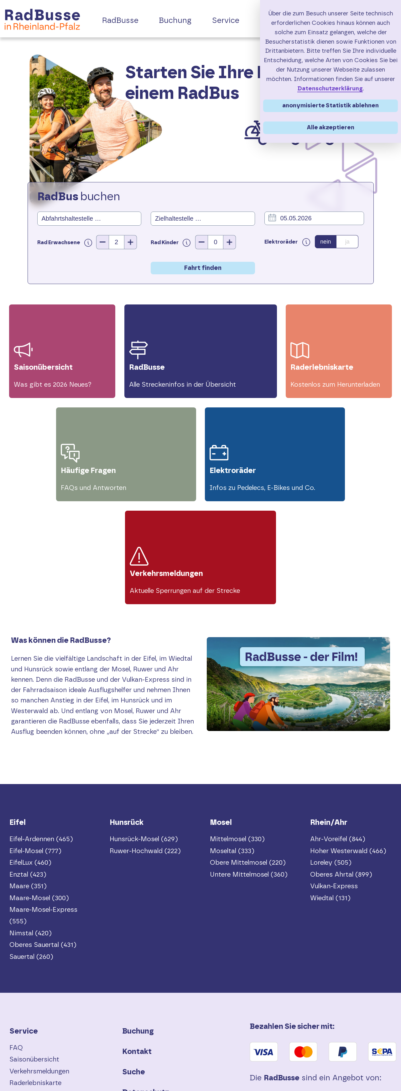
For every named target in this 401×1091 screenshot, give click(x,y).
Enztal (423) (27, 772)
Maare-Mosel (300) (39, 796)
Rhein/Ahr (328, 720)
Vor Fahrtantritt (34, 992)
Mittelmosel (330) (237, 737)
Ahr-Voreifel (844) (337, 737)
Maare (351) (28, 784)
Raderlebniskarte (35, 981)
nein (325, 242)
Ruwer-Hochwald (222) (145, 748)
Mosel (221, 720)
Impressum (143, 1011)
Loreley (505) (331, 760)
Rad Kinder (170, 242)
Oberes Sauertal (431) (42, 843)
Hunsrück (126, 720)
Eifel (17, 720)
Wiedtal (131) (330, 796)
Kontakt (137, 950)
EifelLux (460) (30, 760)
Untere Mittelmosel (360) (249, 772)
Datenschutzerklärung (330, 89)
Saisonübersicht (34, 957)
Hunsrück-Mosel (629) (144, 737)
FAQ (16, 946)
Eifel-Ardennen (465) (41, 737)
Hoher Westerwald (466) (348, 748)
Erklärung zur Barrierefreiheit (175, 1052)
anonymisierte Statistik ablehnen (330, 106)
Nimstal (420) (30, 831)
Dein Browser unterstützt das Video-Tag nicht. (298, 586)
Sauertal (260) (31, 854)
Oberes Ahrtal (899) (341, 772)
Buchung (138, 929)
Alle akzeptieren (330, 128)
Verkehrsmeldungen (39, 969)
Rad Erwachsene (66, 242)
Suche (133, 970)
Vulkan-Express (334, 784)
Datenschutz (145, 990)
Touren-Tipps (29, 1016)
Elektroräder (28, 1004)
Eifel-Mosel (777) (35, 748)
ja (347, 242)
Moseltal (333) (232, 748)
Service (23, 929)
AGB (130, 1031)
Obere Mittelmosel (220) (248, 760)
